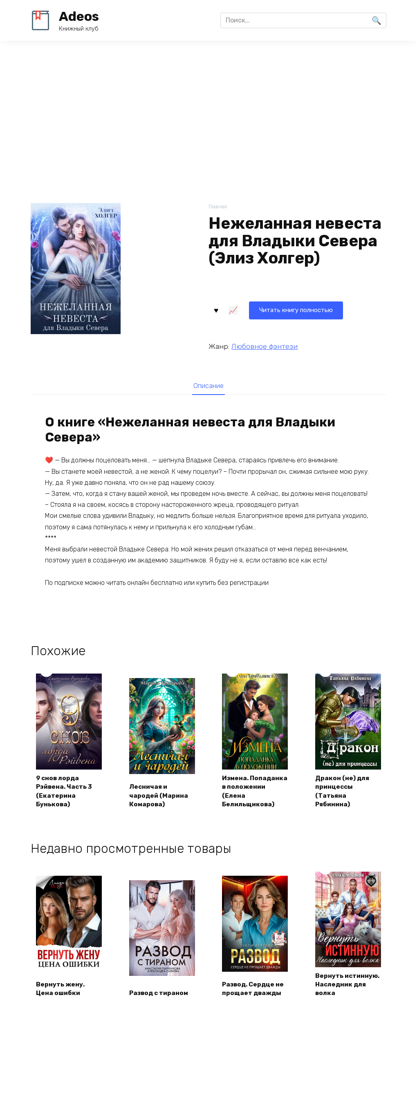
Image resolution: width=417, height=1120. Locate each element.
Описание (208, 386)
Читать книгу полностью (258, 309)
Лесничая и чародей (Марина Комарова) (160, 796)
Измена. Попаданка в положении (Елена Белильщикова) (255, 791)
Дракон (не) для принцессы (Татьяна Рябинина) (343, 791)
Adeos (79, 16)
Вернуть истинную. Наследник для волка (342, 990)
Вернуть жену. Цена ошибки (61, 999)
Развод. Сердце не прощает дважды (255, 999)
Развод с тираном (161, 1004)
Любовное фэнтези (264, 345)
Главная (218, 207)
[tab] (208, 385)
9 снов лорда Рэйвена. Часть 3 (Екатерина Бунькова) (66, 791)
